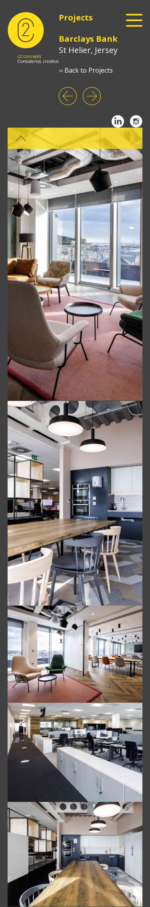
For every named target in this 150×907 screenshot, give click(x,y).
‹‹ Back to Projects (86, 70)
